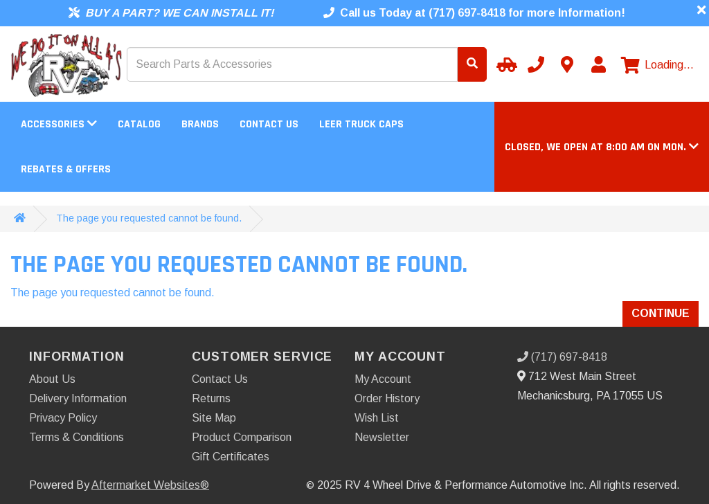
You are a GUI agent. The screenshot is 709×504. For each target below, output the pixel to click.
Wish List (376, 418)
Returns (211, 398)
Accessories (59, 124)
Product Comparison (241, 437)
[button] (601, 147)
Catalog (139, 124)
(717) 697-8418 (562, 357)
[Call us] (536, 64)
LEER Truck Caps (361, 124)
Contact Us (269, 124)
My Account (382, 379)
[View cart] (657, 65)
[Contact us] (567, 64)
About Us (52, 379)
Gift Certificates (230, 456)
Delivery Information (78, 398)
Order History (387, 398)
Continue (660, 313)
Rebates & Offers (66, 169)
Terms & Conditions (76, 437)
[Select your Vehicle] (504, 64)
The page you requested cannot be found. (149, 218)
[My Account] (598, 64)
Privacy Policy (63, 418)
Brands (200, 124)
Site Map (214, 418)
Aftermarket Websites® (150, 485)
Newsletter (381, 437)
